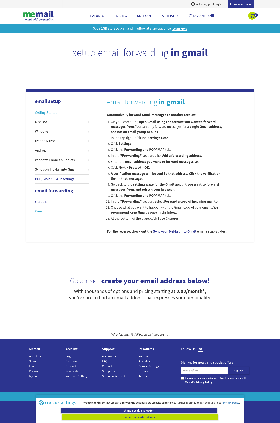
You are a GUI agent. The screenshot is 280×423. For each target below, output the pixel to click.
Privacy (143, 371)
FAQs (105, 361)
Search (33, 361)
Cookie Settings (149, 366)
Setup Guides (111, 371)
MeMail (114, 396)
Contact (107, 366)
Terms (143, 376)
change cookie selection (89, 417)
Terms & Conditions (166, 396)
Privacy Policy (149, 396)
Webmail (144, 356)
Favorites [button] (201, 15)
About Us (35, 356)
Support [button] (144, 15)
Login (69, 356)
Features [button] (96, 15)
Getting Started (46, 112)
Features (35, 366)
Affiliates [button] (170, 15)
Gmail (39, 211)
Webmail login (240, 4)
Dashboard (73, 361)
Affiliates (144, 361)
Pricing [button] (120, 15)
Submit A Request (113, 376)
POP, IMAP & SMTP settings (54, 179)
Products (72, 366)
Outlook (41, 202)
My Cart (34, 376)
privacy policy (231, 409)
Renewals (72, 371)
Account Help (110, 356)
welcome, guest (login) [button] (208, 4)
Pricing (33, 371)
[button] (252, 16)
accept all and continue (191, 417)
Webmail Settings (77, 376)
